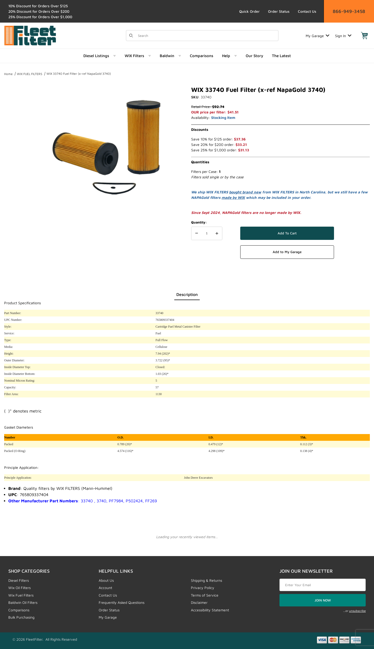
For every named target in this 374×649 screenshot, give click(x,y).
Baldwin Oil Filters (22, 602)
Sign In (343, 35)
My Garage (317, 35)
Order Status (279, 11)
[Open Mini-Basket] (364, 35)
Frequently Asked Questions (121, 602)
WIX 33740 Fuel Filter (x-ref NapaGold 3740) (78, 74)
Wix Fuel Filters (21, 595)
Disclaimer (199, 602)
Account (105, 587)
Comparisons (18, 610)
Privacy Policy (202, 587)
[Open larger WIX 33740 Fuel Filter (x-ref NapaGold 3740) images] (106, 148)
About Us (106, 580)
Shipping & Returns (206, 580)
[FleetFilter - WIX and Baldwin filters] (30, 35)
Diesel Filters (18, 580)
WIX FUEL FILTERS (29, 74)
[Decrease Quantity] (196, 233)
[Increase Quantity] (217, 233)
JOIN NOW (323, 600)
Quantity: (199, 222)
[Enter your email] (322, 585)
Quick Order (249, 11)
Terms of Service (204, 595)
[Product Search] (206, 35)
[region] (14, 146)
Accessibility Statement (210, 610)
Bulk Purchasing (21, 617)
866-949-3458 (349, 11)
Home (8, 74)
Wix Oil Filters (19, 587)
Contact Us (307, 11)
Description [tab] (187, 294)
